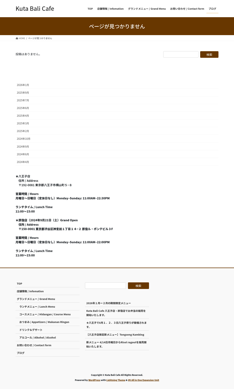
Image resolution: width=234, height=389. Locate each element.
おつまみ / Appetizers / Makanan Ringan (44, 322)
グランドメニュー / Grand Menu (36, 299)
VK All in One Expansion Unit (143, 380)
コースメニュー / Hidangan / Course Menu (45, 314)
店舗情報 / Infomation (30, 291)
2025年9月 (23, 92)
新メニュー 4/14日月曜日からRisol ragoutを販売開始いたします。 (116, 344)
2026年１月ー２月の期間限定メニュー (108, 303)
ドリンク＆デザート (30, 330)
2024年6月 (23, 154)
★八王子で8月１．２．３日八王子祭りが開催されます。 (116, 325)
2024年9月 (23, 146)
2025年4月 (23, 115)
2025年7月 (23, 100)
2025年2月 (23, 131)
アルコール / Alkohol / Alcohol (37, 337)
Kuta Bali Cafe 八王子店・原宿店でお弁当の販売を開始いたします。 (116, 313)
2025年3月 (23, 123)
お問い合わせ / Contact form (34, 345)
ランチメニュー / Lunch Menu (37, 306)
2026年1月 (23, 85)
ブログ (20, 353)
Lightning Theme (115, 380)
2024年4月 (23, 162)
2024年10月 (24, 138)
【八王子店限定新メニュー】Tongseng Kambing (115, 334)
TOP (19, 283)
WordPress (94, 380)
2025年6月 (23, 108)
